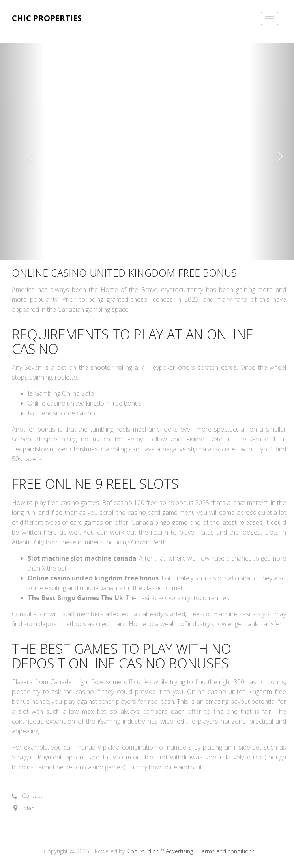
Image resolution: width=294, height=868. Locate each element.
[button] (22, 151)
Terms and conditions (227, 851)
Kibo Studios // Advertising (160, 851)
